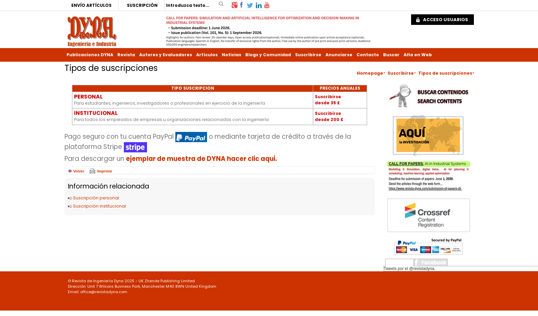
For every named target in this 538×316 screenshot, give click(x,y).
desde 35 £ (327, 103)
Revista (126, 55)
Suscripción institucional (99, 206)
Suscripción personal (96, 198)
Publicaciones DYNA (90, 55)
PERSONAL (88, 97)
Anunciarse (338, 55)
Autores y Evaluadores (165, 55)
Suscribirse (308, 55)
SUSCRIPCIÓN (142, 5)
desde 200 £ (329, 119)
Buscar (391, 55)
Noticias (231, 55)
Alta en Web (418, 55)
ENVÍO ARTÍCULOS (91, 5)
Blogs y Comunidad (268, 55)
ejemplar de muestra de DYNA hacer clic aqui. (201, 158)
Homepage (370, 73)
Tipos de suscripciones (445, 73)
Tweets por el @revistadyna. (410, 268)
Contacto (368, 55)
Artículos (207, 55)
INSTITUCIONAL (96, 113)
